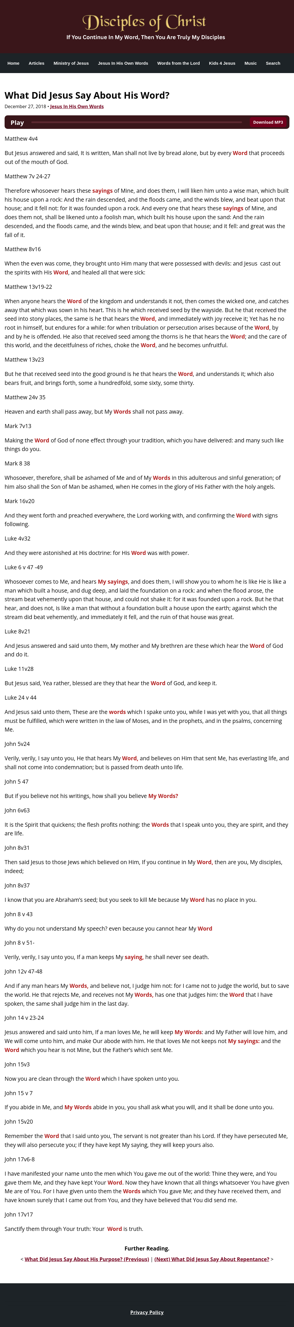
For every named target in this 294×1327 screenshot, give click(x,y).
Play (17, 122)
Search (273, 63)
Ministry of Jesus (71, 63)
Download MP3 (268, 122)
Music (251, 63)
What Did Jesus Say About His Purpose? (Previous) (87, 1259)
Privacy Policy (147, 1312)
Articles (37, 63)
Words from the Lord (178, 63)
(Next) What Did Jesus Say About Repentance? (211, 1259)
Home (13, 63)
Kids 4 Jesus (222, 63)
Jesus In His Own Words (123, 63)
